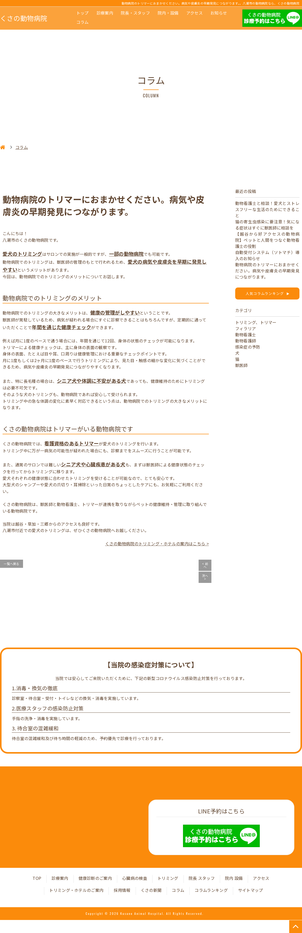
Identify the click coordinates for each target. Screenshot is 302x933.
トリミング (167, 878)
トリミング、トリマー (256, 322)
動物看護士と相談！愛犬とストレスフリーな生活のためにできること (267, 209)
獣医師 (241, 365)
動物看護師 (245, 341)
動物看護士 (245, 334)
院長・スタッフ (135, 13)
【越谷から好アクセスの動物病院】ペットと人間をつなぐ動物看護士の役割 (267, 240)
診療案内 (104, 13)
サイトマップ (250, 890)
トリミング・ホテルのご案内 (76, 890)
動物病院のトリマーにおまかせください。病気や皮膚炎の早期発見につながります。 (267, 270)
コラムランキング (211, 890)
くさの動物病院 (23, 18)
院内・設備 (168, 13)
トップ (82, 13)
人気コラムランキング (267, 293)
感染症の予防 (247, 347)
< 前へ (205, 565)
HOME (2, 147)
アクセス (194, 13)
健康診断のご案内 (95, 878)
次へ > (205, 577)
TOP (37, 878)
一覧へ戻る (11, 563)
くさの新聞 (151, 890)
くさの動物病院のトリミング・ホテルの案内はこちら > (157, 543)
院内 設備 (234, 878)
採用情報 (122, 890)
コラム (82, 22)
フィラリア (245, 328)
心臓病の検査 (134, 878)
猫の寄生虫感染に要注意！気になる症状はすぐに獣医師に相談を (267, 224)
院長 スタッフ (202, 878)
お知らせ (218, 13)
